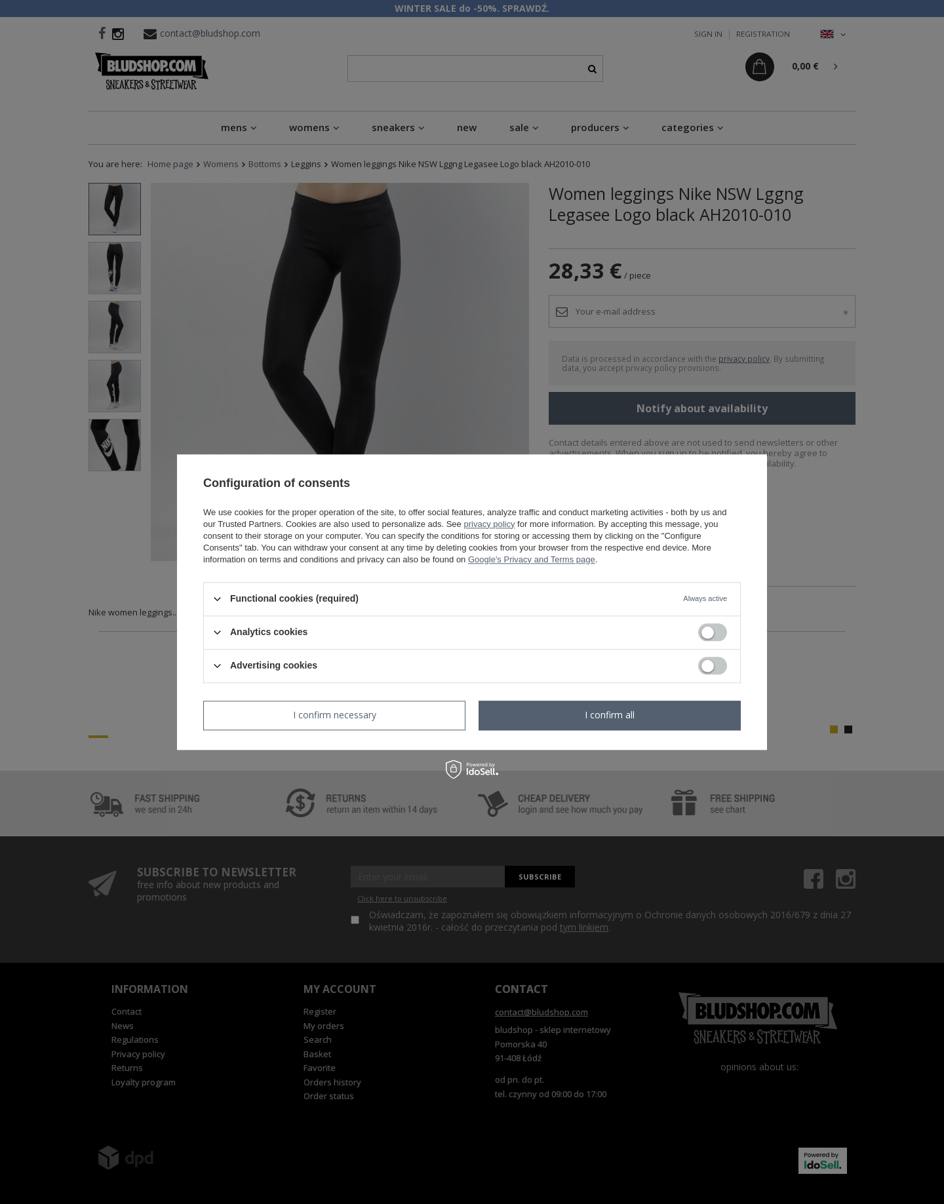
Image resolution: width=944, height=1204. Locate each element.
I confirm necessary (334, 715)
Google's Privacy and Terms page (531, 559)
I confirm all (610, 715)
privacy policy (489, 524)
